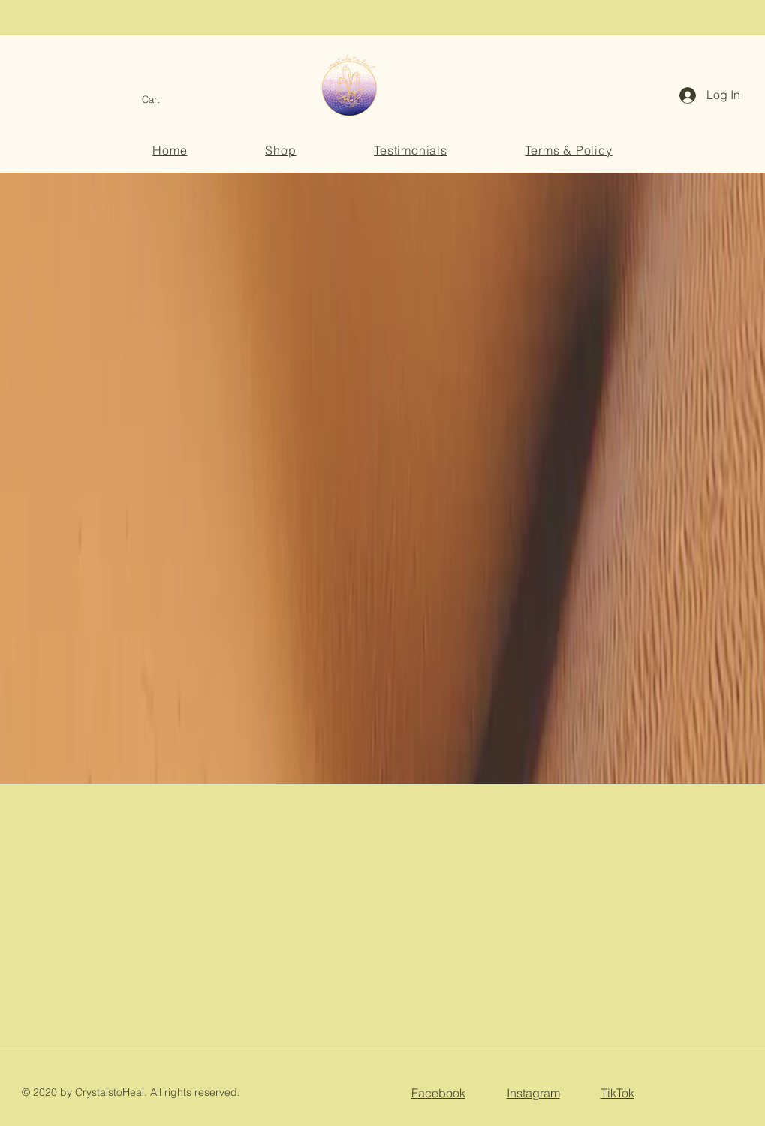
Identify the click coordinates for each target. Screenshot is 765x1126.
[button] (160, 99)
